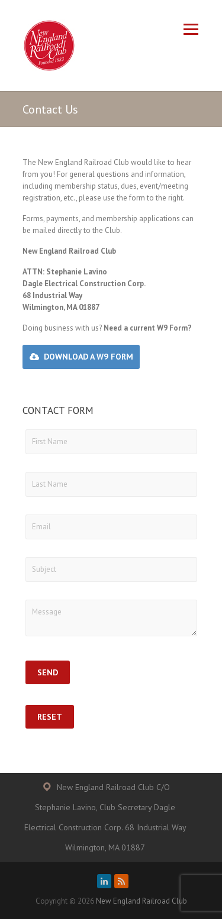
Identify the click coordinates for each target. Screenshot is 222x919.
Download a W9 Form (88, 356)
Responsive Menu (191, 29)
